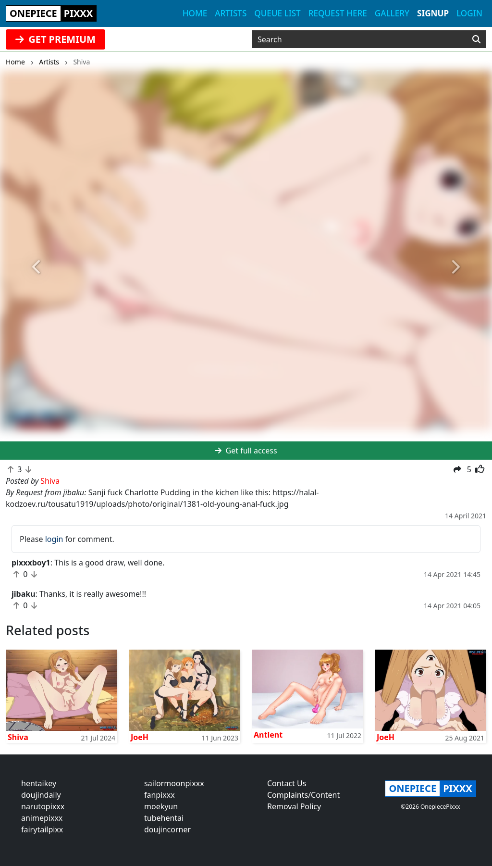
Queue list (277, 13)
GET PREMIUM (55, 39)
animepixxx (41, 818)
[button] (37, 267)
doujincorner (167, 829)
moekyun (161, 806)
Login (469, 13)
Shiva (18, 737)
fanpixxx (159, 795)
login (54, 539)
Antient (268, 734)
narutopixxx (42, 806)
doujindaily (41, 795)
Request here (337, 13)
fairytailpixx (42, 829)
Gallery (392, 13)
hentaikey (38, 783)
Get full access (246, 450)
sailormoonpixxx (174, 783)
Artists (230, 13)
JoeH (139, 737)
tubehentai (164, 818)
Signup (433, 13)
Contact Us (286, 783)
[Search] (476, 39)
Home (195, 13)
